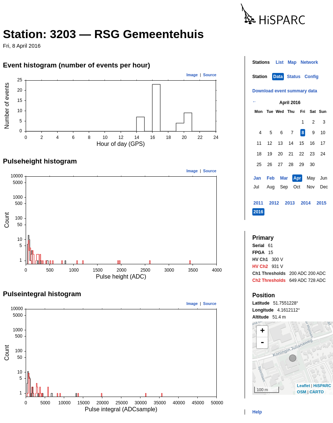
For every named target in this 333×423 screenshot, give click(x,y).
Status (293, 76)
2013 (290, 203)
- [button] (262, 342)
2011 (258, 203)
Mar (284, 178)
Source (209, 75)
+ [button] (262, 331)
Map (292, 62)
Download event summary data (284, 90)
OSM (301, 392)
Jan (257, 178)
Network (309, 62)
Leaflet (303, 385)
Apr (297, 178)
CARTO (317, 392)
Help (257, 412)
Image (192, 75)
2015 (321, 203)
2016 (258, 211)
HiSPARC (322, 385)
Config (311, 76)
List (279, 62)
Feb (270, 178)
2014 (306, 203)
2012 (274, 203)
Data (278, 76)
